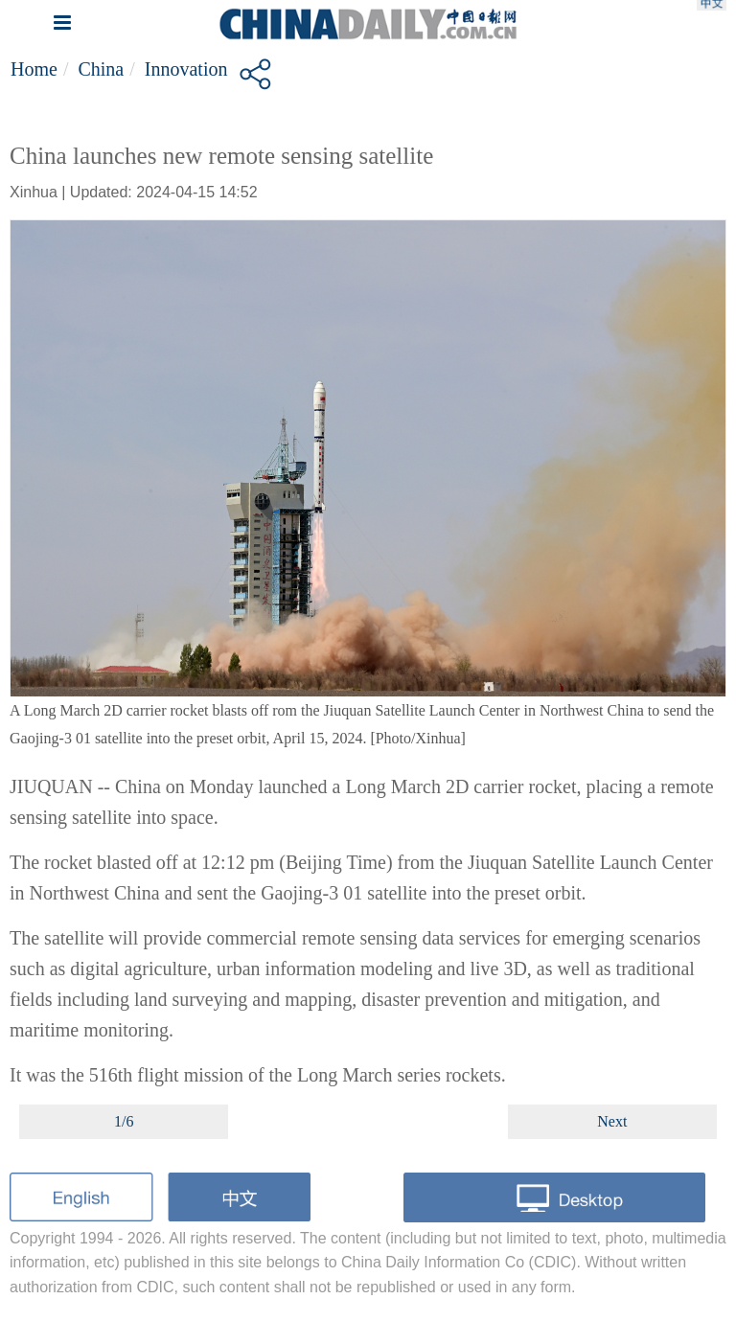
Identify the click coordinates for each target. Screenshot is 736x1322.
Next (612, 1121)
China (101, 69)
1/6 (123, 1121)
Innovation (186, 69)
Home (34, 69)
